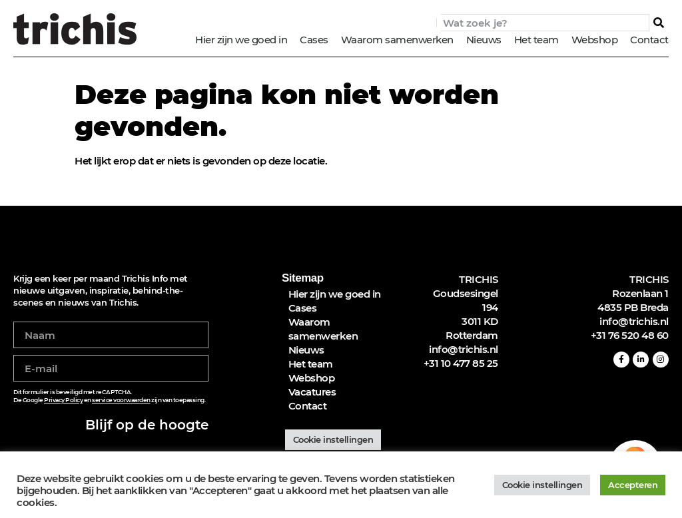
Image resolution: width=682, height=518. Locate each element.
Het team (536, 39)
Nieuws (484, 39)
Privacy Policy (63, 399)
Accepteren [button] (632, 484)
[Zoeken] (658, 22)
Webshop (594, 39)
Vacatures (312, 392)
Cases (314, 39)
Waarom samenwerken (397, 39)
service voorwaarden (121, 399)
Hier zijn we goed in (241, 39)
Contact (649, 39)
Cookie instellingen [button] (333, 439)
